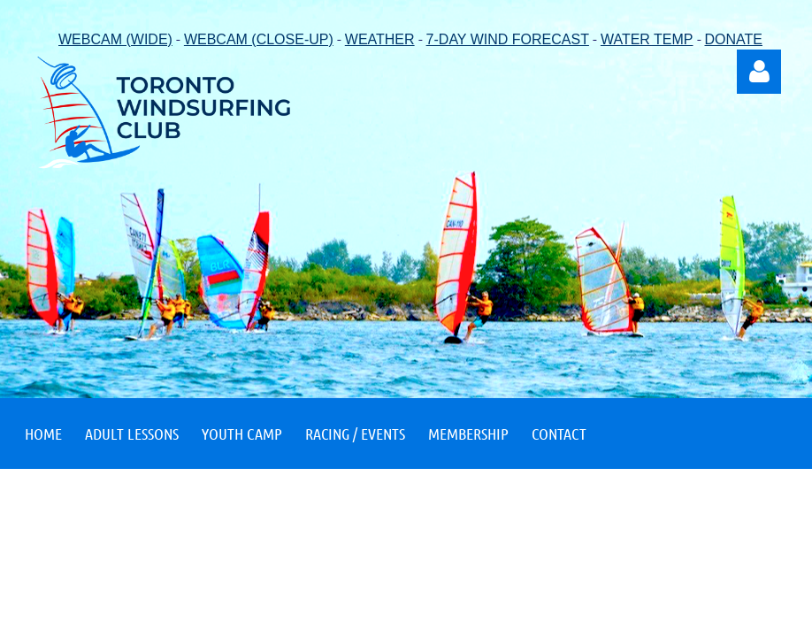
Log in (759, 72)
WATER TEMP (647, 39)
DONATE (733, 39)
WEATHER (380, 39)
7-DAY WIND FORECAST (507, 39)
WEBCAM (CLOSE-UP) (258, 39)
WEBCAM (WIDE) (115, 39)
